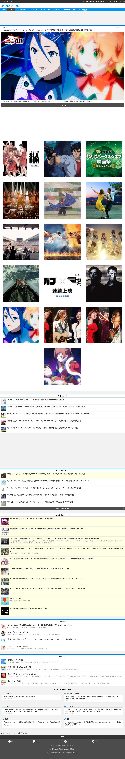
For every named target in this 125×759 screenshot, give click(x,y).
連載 (68, 719)
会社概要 (63, 745)
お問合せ (52, 745)
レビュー (42, 9)
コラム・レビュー (72, 706)
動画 (49, 9)
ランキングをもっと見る (63, 508)
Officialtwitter (68, 741)
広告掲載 (58, 745)
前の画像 (3, 105)
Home (12, 741)
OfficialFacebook (37, 741)
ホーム (3, 9)
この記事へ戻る (62, 105)
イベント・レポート (73, 693)
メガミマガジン (76, 9)
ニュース (10, 9)
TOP (62, 737)
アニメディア (66, 9)
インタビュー (33, 9)
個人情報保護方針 (71, 745)
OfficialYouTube (96, 741)
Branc (85, 9)
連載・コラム (57, 9)
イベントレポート (21, 9)
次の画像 (122, 105)
